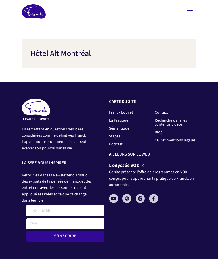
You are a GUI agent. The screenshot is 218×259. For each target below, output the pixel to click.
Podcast (116, 144)
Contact (161, 112)
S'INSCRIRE (65, 236)
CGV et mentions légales (175, 140)
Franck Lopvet (121, 112)
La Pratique (118, 120)
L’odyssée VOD (124, 165)
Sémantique (119, 128)
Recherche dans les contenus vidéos (171, 122)
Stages (114, 136)
